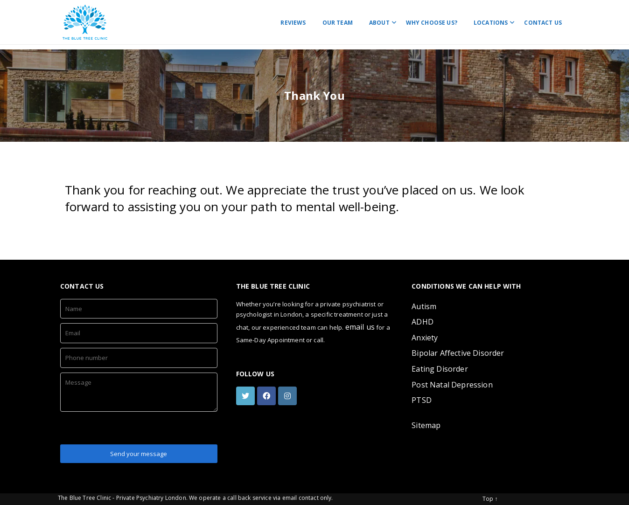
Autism (424, 306)
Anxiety (425, 337)
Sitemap (426, 425)
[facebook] (267, 396)
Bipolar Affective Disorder (458, 353)
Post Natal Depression (452, 385)
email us (360, 327)
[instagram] (288, 396)
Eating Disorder (440, 369)
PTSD (422, 400)
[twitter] (246, 396)
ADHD (422, 322)
